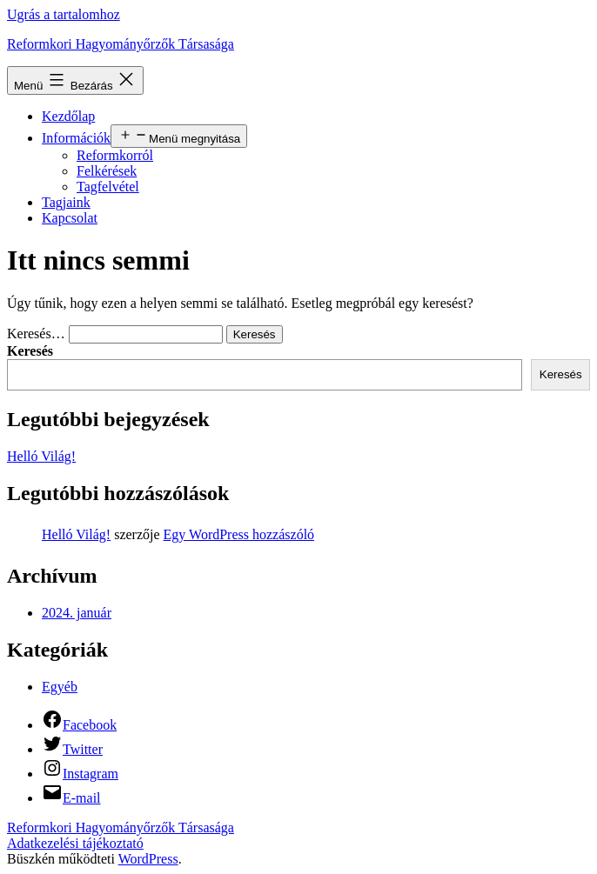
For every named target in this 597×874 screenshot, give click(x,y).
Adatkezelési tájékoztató (75, 843)
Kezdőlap (68, 116)
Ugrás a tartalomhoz (63, 14)
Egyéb (59, 686)
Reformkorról (115, 155)
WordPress (148, 858)
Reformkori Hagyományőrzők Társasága (120, 44)
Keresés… (36, 333)
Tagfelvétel (108, 186)
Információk (76, 137)
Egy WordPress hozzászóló (239, 534)
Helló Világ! (41, 456)
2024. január (76, 612)
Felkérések (107, 170)
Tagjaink (66, 202)
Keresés (30, 351)
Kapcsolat (69, 217)
